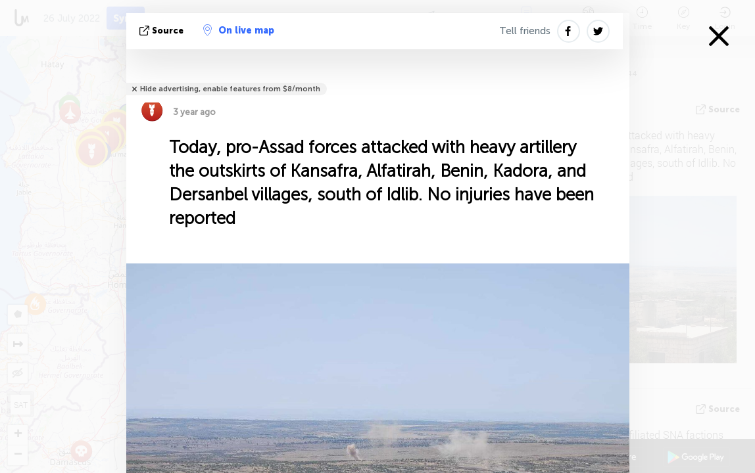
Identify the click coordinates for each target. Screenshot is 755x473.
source (162, 30)
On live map (238, 30)
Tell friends (524, 31)
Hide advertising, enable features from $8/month (230, 89)
